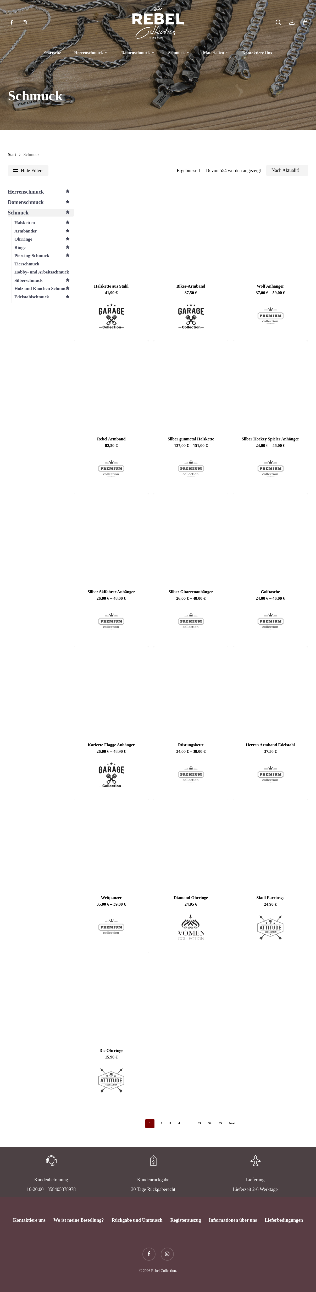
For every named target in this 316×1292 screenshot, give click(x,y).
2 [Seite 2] (161, 1123)
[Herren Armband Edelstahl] (270, 691)
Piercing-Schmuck (44, 255)
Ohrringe (44, 239)
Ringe (44, 247)
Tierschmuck (26, 263)
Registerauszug (185, 1220)
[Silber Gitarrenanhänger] (190, 538)
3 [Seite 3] (170, 1123)
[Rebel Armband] (111, 385)
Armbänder (44, 231)
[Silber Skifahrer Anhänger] (111, 538)
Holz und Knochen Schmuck (44, 288)
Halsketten (44, 222)
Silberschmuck (44, 280)
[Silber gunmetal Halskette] (190, 385)
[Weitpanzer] (111, 843)
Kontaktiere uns (29, 1220)
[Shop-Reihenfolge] (287, 170)
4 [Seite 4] (179, 1123)
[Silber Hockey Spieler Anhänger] (270, 385)
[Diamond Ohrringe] (190, 843)
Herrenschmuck (41, 192)
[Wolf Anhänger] (270, 232)
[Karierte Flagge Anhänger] (111, 691)
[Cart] (305, 22)
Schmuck (41, 213)
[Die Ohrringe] (111, 996)
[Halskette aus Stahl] (111, 232)
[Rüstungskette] (190, 691)
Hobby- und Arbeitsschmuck (41, 272)
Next (232, 1123)
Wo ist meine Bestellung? (78, 1220)
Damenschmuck (41, 202)
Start (12, 154)
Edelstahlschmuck (44, 297)
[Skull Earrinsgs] (270, 843)
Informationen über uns (233, 1220)
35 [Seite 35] (220, 1123)
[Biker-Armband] (190, 232)
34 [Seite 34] (209, 1123)
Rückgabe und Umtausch (137, 1220)
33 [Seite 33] (199, 1123)
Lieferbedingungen (284, 1220)
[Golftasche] (270, 538)
